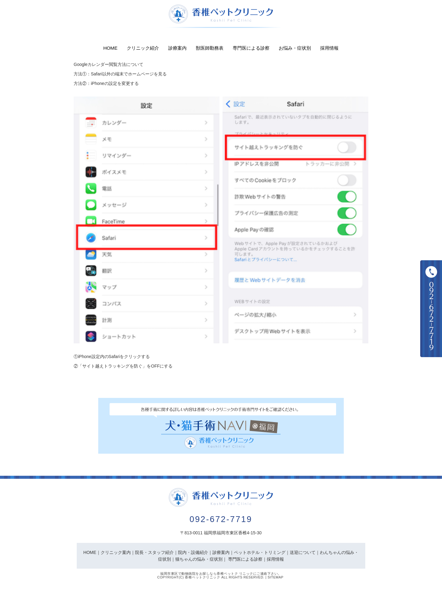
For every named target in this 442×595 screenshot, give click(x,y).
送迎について (303, 552)
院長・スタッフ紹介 (154, 552)
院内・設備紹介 (193, 552)
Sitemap (276, 577)
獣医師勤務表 (209, 48)
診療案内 (177, 48)
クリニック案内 (116, 552)
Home (110, 48)
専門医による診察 (251, 48)
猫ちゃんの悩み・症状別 (199, 559)
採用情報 (329, 48)
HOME (89, 552)
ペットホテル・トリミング (259, 552)
